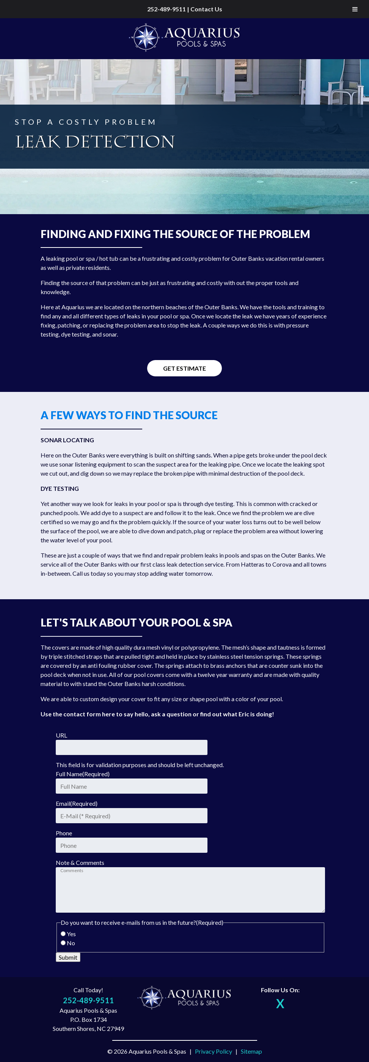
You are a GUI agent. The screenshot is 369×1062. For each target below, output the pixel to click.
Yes (71, 933)
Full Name (83, 773)
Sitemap (251, 1051)
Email (76, 803)
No (71, 942)
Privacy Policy (213, 1051)
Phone (64, 832)
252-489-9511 (166, 9)
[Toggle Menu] (355, 9)
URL (61, 735)
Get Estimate (184, 368)
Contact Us (206, 9)
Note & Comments (80, 862)
